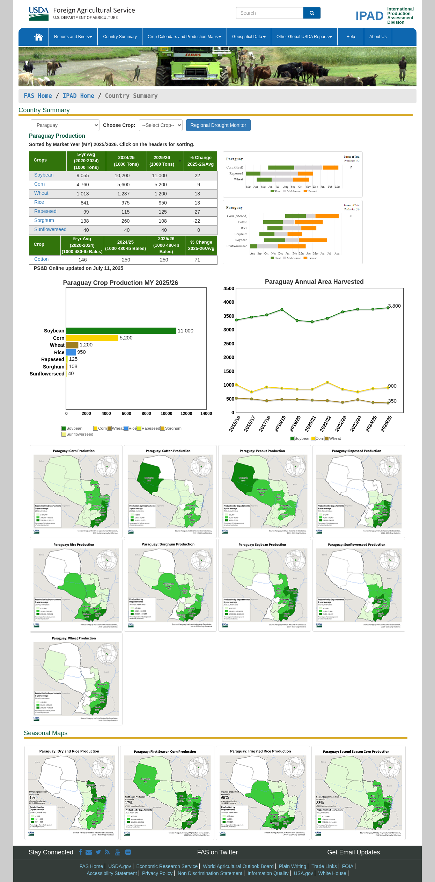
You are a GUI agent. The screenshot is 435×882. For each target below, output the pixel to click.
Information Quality (268, 873)
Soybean (43, 175)
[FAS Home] (81, 11)
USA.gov (303, 873)
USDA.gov (119, 866)
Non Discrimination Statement (210, 873)
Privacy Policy (157, 873)
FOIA (348, 866)
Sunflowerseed (50, 229)
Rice (39, 202)
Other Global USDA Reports (304, 36)
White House (332, 873)
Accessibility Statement (112, 873)
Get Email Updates (353, 852)
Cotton (41, 259)
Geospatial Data (249, 36)
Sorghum (44, 220)
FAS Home (38, 95)
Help (351, 36)
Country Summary (120, 36)
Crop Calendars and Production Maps (184, 36)
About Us (377, 36)
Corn (39, 184)
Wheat (41, 193)
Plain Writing (292, 866)
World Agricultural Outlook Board (238, 866)
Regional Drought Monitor (218, 125)
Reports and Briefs (73, 36)
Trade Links (324, 866)
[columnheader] (48, 161)
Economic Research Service (167, 866)
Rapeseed (45, 211)
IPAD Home (78, 95)
